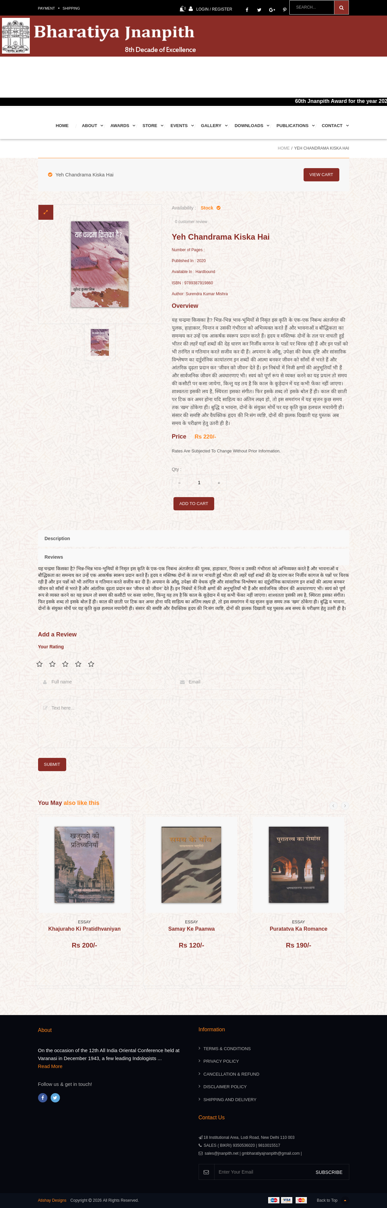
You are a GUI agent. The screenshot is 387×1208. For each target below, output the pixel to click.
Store (149, 125)
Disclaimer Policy (225, 1086)
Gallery (211, 125)
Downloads (249, 125)
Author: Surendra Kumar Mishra (200, 294)
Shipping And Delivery (230, 1099)
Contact (332, 125)
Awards (119, 125)
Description (57, 538)
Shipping (71, 8)
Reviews (54, 557)
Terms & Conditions (227, 1048)
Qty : (177, 469)
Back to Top (333, 1200)
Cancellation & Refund (232, 1074)
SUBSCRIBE (329, 1172)
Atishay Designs (52, 1200)
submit (52, 764)
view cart (321, 174)
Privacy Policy (221, 1061)
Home (62, 125)
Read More (50, 1066)
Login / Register (210, 9)
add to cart (193, 503)
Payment (46, 8)
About (89, 125)
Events (179, 125)
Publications (292, 125)
